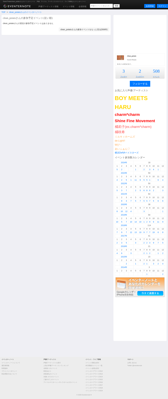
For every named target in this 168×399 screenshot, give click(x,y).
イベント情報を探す (92, 363)
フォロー (123, 77)
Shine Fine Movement (135, 121)
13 (136, 232)
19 (153, 232)
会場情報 (82, 6)
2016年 (124, 246)
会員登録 (150, 6)
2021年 (124, 194)
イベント (156, 77)
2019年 (124, 215)
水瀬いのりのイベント (51, 377)
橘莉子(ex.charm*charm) (133, 127)
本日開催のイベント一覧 (93, 365)
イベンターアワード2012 (94, 371)
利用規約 (5, 368)
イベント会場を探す (92, 368)
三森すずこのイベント (51, 379)
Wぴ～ (118, 144)
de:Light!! (120, 140)
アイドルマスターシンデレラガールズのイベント (60, 382)
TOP (3, 12)
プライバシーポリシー (9, 371)
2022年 (124, 183)
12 (126, 211)
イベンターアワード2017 (94, 385)
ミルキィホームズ (125, 136)
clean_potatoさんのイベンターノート (25, 12)
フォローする (140, 83)
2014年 (124, 267)
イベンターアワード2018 (94, 388)
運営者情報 (5, 365)
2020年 (124, 204)
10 (122, 211)
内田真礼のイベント (50, 374)
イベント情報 (68, 6)
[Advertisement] (140, 33)
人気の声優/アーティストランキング (56, 365)
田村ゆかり (47, 371)
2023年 (124, 173)
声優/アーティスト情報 (48, 6)
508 (156, 71)
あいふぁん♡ (122, 148)
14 (136, 222)
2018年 (124, 225)
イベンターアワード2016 (94, 382)
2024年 (124, 162)
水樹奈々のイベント (50, 368)
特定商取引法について (9, 374)
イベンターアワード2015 (94, 379)
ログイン (162, 6)
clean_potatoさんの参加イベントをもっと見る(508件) (84, 29)
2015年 (124, 257)
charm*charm (127, 114)
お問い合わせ (132, 363)
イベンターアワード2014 (94, 377)
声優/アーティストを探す (52, 363)
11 (136, 180)
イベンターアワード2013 (94, 374)
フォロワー (140, 77)
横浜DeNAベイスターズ (127, 152)
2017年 (124, 236)
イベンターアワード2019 (94, 390)
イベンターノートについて (11, 363)
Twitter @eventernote (134, 365)
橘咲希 (120, 132)
